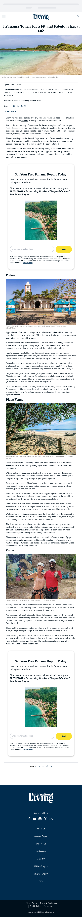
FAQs (41, 881)
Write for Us (41, 843)
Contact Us (41, 859)
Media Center (41, 851)
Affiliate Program (41, 866)
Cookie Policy (35, 906)
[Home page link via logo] (41, 17)
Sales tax (48, 906)
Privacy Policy (28, 262)
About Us (41, 828)
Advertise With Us (41, 874)
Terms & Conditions (48, 903)
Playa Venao (11, 465)
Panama (24, 120)
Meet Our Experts (41, 836)
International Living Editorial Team (27, 100)
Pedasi (57, 332)
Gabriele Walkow (12, 89)
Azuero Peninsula (39, 125)
